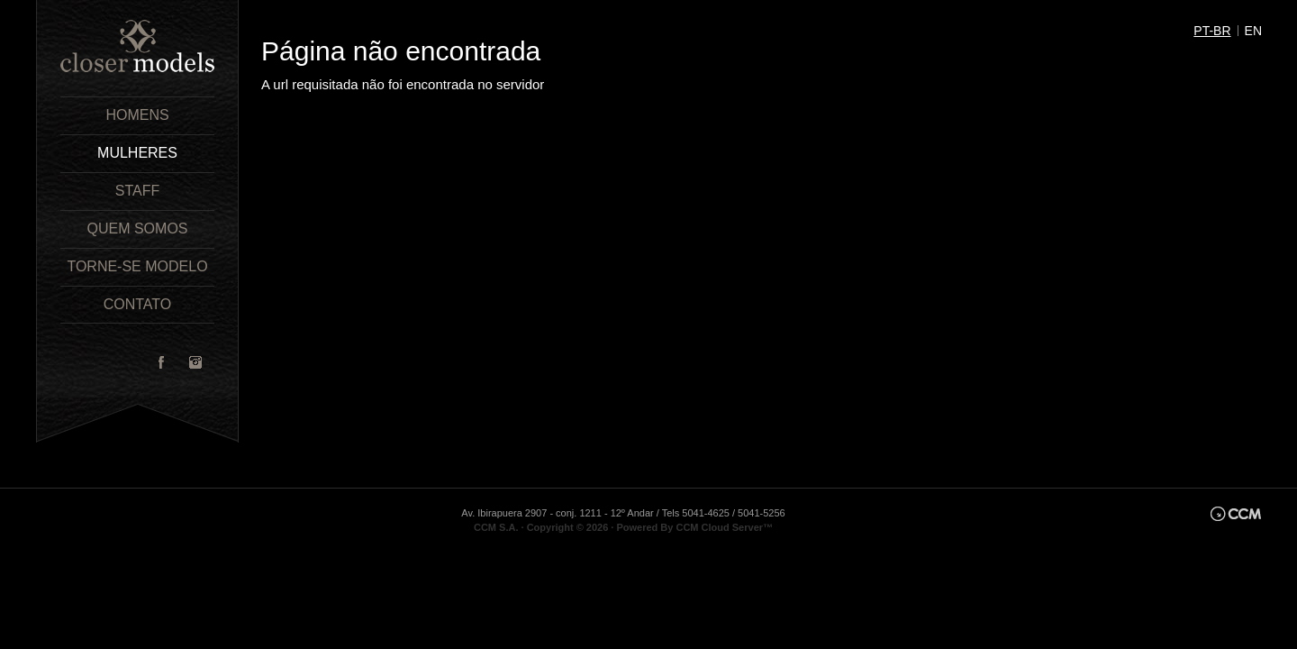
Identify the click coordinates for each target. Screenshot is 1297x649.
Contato (138, 304)
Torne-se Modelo (137, 266)
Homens (136, 115)
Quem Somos (136, 228)
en (1253, 30)
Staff (137, 190)
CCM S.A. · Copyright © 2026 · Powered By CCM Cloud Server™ (623, 527)
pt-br (1211, 30)
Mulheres (137, 152)
